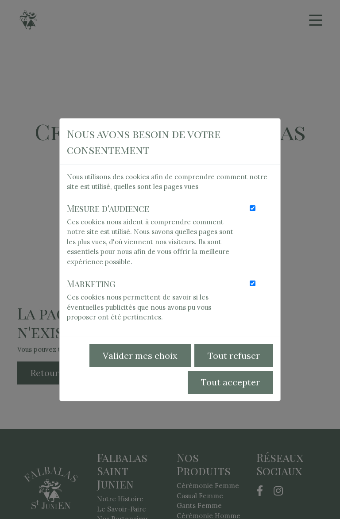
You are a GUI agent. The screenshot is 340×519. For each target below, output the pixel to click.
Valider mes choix (140, 355)
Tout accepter (230, 382)
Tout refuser (234, 355)
